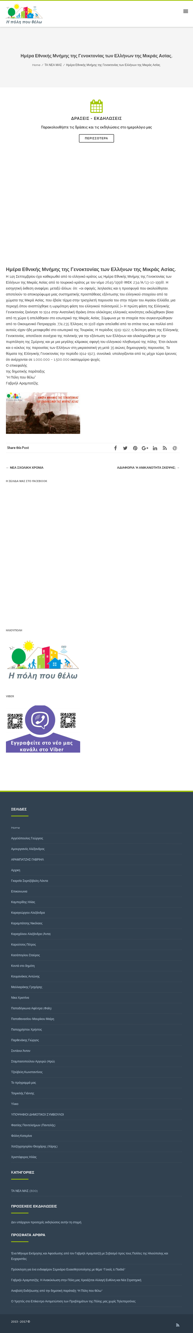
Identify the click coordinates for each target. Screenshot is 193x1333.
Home (15, 827)
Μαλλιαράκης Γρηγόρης (26, 987)
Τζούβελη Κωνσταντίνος (27, 1072)
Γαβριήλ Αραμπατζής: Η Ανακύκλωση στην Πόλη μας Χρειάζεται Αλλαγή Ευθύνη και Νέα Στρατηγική (76, 1280)
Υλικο (14, 1104)
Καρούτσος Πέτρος (23, 944)
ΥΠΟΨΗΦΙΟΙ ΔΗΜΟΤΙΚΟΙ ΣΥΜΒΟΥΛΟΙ (37, 1114)
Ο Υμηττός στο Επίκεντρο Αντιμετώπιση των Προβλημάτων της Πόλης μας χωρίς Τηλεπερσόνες (73, 1301)
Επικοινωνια (19, 891)
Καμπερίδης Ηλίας (23, 902)
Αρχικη (15, 870)
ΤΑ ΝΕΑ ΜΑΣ (20, 1191)
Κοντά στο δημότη (23, 966)
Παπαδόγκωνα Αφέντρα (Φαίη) (31, 1008)
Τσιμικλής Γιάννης (22, 1093)
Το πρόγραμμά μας (23, 1082)
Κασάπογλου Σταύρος (25, 955)
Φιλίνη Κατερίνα (21, 1136)
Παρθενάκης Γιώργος (25, 1040)
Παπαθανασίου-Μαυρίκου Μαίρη (32, 1019)
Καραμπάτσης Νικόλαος (27, 923)
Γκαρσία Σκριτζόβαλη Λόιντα (29, 881)
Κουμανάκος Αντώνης (25, 976)
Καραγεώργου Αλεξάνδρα (28, 912)
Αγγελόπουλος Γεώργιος (27, 838)
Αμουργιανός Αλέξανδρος (28, 849)
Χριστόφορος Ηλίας (24, 1157)
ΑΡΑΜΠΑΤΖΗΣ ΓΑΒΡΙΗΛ (27, 859)
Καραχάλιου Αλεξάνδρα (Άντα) (31, 934)
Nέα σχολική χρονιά (25, 467)
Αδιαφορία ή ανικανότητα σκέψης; (147, 467)
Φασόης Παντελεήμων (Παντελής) (33, 1125)
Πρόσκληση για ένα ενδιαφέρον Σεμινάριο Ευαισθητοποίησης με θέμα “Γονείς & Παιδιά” (68, 1269)
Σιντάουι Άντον (20, 1051)
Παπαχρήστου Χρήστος (26, 1029)
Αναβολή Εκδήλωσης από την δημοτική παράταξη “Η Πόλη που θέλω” (57, 1290)
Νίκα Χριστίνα (20, 997)
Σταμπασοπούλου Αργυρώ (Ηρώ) (33, 1061)
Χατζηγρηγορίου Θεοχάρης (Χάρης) (34, 1146)
